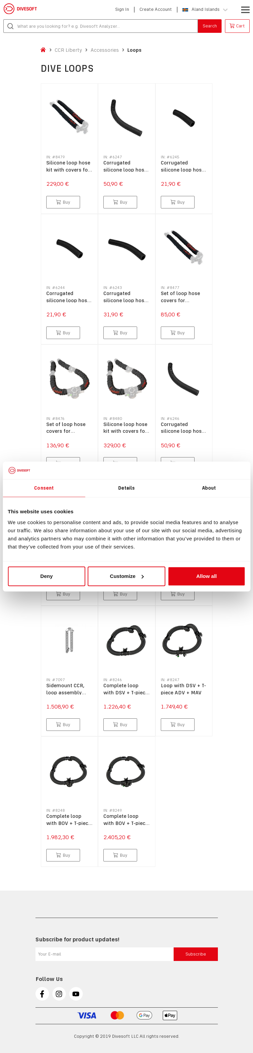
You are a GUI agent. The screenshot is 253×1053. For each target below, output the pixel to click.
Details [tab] (126, 488)
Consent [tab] (44, 488)
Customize (127, 576)
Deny (46, 576)
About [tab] (209, 488)
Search (210, 25)
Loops (134, 50)
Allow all (206, 576)
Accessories (105, 50)
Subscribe (195, 954)
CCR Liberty (68, 50)
